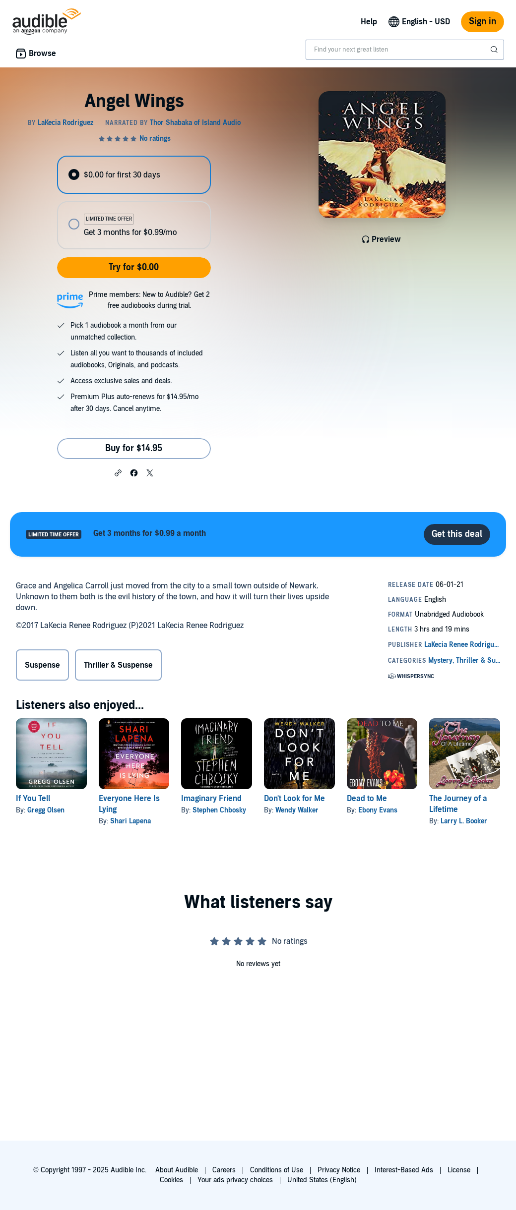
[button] (118, 472)
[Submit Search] (495, 49)
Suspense (42, 665)
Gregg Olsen (45, 810)
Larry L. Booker (464, 821)
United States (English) (322, 1180)
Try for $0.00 (134, 267)
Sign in (482, 21)
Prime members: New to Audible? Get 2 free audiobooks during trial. (149, 300)
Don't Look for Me (294, 799)
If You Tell (33, 799)
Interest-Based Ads (404, 1170)
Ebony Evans (377, 810)
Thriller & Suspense (118, 665)
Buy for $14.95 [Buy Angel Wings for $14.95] (133, 448)
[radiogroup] (133, 202)
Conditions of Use (276, 1170)
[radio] (133, 175)
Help (369, 22)
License (459, 1170)
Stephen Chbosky (219, 810)
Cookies (171, 1180)
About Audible (176, 1170)
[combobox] (405, 49)
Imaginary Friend (211, 799)
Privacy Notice (339, 1170)
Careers (224, 1170)
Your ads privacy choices (235, 1180)
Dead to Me (367, 799)
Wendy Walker (297, 810)
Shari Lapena (130, 821)
